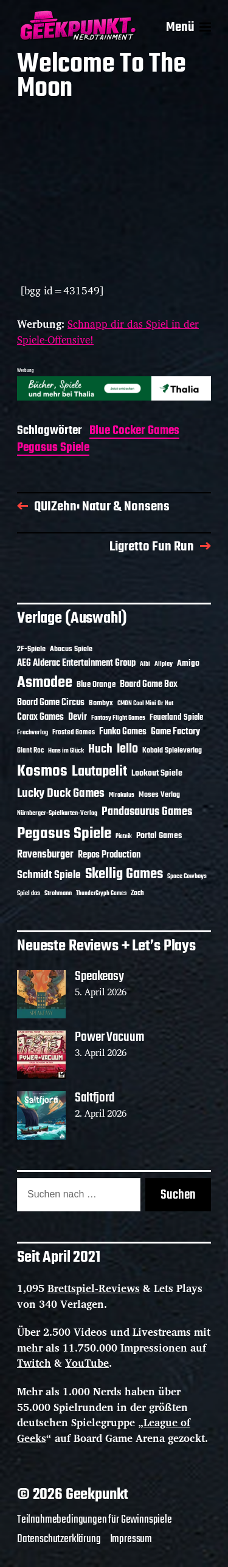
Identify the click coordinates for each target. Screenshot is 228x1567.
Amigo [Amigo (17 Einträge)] (188, 664)
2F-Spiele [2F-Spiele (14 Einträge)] (31, 649)
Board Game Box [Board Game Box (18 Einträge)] (149, 684)
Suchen (178, 1195)
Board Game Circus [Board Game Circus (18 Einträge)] (51, 703)
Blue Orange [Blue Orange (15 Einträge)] (96, 685)
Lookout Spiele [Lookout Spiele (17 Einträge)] (156, 773)
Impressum (131, 1539)
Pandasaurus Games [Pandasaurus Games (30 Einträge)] (147, 812)
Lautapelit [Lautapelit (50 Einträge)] (99, 772)
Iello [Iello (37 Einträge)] (127, 749)
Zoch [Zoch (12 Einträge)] (137, 893)
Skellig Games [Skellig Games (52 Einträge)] (124, 874)
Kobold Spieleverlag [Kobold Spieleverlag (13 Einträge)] (172, 751)
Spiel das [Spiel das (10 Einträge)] (28, 893)
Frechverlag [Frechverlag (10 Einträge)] (32, 732)
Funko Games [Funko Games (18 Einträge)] (123, 732)
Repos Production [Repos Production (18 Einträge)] (109, 855)
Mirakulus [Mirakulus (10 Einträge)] (121, 795)
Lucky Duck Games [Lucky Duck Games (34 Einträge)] (61, 793)
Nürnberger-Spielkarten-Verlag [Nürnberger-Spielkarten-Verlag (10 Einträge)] (57, 813)
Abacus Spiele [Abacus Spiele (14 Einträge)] (71, 649)
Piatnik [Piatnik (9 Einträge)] (124, 836)
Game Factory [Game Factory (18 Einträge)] (175, 732)
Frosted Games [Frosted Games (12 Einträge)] (73, 732)
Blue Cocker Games (134, 432)
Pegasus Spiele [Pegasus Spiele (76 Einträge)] (64, 834)
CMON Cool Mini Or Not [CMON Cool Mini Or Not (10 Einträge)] (145, 703)
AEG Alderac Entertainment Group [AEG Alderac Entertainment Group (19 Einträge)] (76, 663)
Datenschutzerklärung (59, 1539)
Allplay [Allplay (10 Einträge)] (163, 664)
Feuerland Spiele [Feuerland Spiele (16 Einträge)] (176, 717)
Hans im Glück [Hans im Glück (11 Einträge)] (66, 750)
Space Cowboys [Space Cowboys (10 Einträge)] (187, 876)
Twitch (34, 1363)
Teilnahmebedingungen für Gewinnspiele (94, 1520)
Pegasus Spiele (53, 449)
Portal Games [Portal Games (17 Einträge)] (159, 836)
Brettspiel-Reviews (93, 1288)
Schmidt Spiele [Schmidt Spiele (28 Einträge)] (49, 875)
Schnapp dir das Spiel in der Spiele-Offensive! (108, 332)
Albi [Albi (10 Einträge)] (145, 664)
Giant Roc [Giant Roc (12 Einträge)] (30, 750)
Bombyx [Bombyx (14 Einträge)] (101, 703)
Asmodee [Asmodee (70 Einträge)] (44, 683)
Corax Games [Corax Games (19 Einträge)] (40, 717)
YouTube (87, 1363)
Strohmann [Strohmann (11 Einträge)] (58, 893)
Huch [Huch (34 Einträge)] (100, 749)
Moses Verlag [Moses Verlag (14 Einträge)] (159, 794)
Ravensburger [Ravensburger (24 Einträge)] (45, 855)
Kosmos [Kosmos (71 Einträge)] (42, 771)
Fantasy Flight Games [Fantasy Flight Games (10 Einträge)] (118, 718)
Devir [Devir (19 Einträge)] (77, 717)
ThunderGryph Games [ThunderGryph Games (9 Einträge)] (101, 893)
